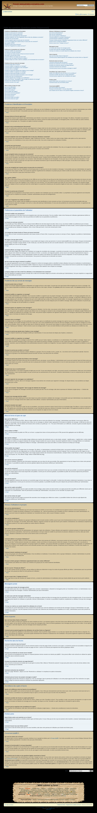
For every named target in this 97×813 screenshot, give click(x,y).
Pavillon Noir (36, 788)
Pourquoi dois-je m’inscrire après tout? (14, 34)
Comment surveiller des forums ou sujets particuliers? (61, 74)
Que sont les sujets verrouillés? (12, 97)
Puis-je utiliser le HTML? (10, 88)
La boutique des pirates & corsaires (53, 795)
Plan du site (60, 791)
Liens (74, 791)
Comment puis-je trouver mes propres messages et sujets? (63, 68)
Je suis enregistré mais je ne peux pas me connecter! (17, 40)
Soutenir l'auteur (64, 799)
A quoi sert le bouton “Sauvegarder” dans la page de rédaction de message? (22, 79)
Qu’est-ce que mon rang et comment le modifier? (16, 58)
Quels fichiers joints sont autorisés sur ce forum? (60, 81)
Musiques (52, 791)
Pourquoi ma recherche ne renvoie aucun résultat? (61, 63)
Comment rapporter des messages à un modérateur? (17, 77)
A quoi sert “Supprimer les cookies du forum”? (15, 45)
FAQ (78, 14)
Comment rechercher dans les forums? (58, 62)
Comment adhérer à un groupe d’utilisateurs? (59, 37)
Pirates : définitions (70, 788)
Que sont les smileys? (10, 90)
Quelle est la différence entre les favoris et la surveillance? (62, 73)
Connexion (91, 14)
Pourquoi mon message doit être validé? (14, 80)
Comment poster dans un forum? (12, 64)
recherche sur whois (12, 758)
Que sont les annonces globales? (12, 92)
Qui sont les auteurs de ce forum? (57, 87)
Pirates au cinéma (36, 790)
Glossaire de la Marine (26, 791)
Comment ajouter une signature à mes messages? (16, 67)
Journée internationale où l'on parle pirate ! (63, 793)
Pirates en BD (47, 790)
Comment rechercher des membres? (57, 66)
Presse (35, 799)
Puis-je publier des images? (11, 91)
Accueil (21, 788)
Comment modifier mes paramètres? (13, 50)
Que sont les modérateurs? (55, 34)
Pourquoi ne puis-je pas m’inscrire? (13, 44)
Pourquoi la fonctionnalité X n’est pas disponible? (60, 88)
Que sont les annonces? (10, 94)
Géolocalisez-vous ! (35, 793)
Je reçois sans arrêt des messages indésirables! (60, 49)
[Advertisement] (48, 20)
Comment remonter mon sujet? (12, 82)
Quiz (33, 794)
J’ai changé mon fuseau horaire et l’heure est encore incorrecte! (19, 53)
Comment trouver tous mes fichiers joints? (59, 82)
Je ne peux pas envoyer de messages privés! (59, 48)
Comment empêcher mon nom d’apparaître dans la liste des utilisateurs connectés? (24, 37)
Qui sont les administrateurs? (56, 32)
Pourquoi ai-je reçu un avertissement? (13, 76)
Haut (7, 112)
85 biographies (25, 790)
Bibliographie (54, 799)
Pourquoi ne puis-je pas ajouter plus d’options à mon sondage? (19, 70)
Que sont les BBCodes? (10, 87)
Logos (67, 791)
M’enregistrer (84, 14)
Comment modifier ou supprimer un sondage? (15, 71)
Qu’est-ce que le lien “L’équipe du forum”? (59, 43)
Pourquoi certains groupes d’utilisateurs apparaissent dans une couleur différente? (68, 40)
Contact (72, 799)
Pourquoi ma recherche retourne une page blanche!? (61, 65)
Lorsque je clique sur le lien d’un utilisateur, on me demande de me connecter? (24, 59)
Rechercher (74, 794)
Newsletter (66, 794)
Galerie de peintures (44, 799)
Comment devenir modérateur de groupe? (59, 38)
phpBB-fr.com (52, 808)
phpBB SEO (48, 809)
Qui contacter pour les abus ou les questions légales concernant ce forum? (66, 90)
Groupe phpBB (54, 738)
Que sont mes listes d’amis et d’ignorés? (58, 55)
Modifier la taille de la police (92, 11)
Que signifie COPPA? (10, 43)
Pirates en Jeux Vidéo (41, 791)
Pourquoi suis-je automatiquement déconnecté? (16, 35)
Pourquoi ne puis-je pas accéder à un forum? (15, 73)
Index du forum (8, 11)
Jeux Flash (46, 793)
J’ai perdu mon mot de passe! (11, 38)
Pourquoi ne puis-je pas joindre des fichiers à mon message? (19, 74)
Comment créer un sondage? (11, 69)
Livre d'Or (57, 794)
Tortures (72, 790)
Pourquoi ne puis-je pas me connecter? (14, 32)
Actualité (27, 788)
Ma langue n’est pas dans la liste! (12, 55)
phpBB (42, 807)
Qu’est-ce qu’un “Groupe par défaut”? (58, 41)
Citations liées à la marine (60, 790)
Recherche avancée (89, 6)
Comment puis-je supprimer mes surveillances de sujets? (62, 76)
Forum (28, 794)
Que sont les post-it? (9, 95)
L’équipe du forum (61, 804)
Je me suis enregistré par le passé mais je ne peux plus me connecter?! (21, 41)
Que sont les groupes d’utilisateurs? (57, 35)
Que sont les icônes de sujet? (11, 98)
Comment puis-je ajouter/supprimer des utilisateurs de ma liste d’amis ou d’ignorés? (68, 57)
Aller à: (66, 770)
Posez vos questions (44, 794)
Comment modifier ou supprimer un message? (15, 66)
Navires (43, 788)
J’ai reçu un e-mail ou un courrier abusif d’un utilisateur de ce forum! (65, 50)
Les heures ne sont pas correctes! (12, 52)
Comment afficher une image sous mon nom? (15, 56)
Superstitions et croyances (55, 788)
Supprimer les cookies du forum (73, 804)
